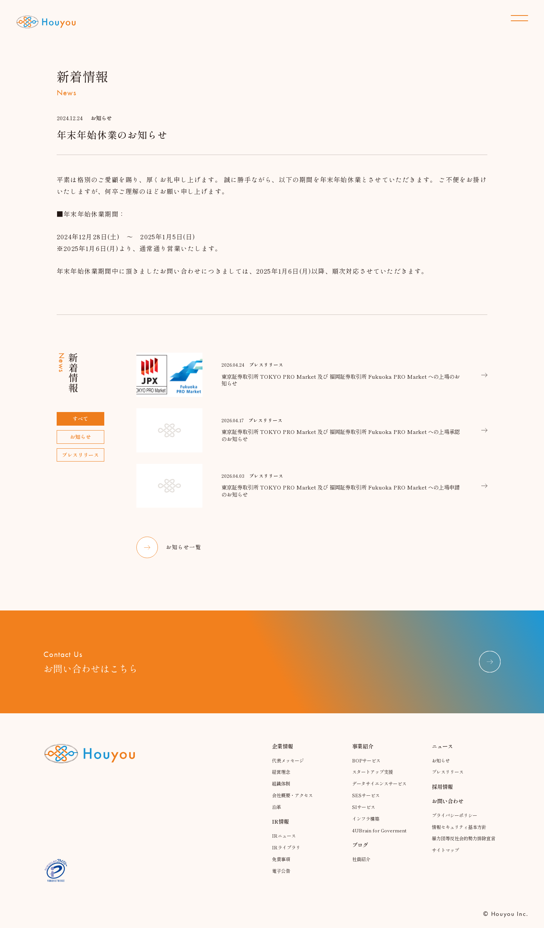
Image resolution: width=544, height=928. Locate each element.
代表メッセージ (289, 768)
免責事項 (282, 866)
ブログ (360, 852)
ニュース (442, 754)
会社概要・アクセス (294, 803)
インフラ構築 (367, 826)
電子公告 (282, 878)
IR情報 (280, 829)
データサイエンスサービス (381, 791)
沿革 (277, 814)
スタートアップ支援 (374, 779)
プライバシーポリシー (456, 822)
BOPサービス (367, 768)
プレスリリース (449, 779)
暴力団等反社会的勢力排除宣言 (464, 849)
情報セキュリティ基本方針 (461, 834)
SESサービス (366, 803)
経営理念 (282, 779)
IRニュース (284, 843)
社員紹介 (362, 866)
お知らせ (441, 768)
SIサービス (364, 814)
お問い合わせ (448, 808)
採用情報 (442, 794)
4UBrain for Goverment (379, 837)
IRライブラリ (287, 855)
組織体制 (282, 791)
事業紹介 (362, 754)
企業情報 (282, 754)
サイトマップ (446, 863)
